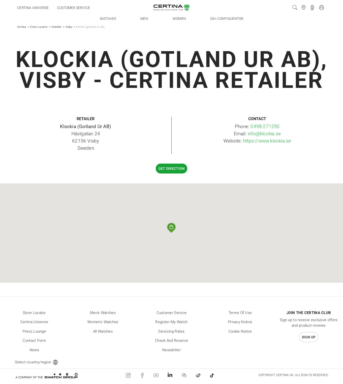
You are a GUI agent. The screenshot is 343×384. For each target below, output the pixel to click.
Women (179, 19)
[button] (171, 228)
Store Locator (39, 27)
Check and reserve (171, 340)
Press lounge (34, 331)
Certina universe (33, 8)
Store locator (34, 313)
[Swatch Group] (46, 375)
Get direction (171, 169)
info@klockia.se (264, 134)
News (34, 350)
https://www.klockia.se (267, 141)
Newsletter (171, 350)
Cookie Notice (240, 331)
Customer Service (171, 313)
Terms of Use (240, 313)
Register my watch (171, 322)
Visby (68, 27)
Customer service (73, 8)
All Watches (103, 331)
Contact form (34, 340)
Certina (21, 27)
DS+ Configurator (226, 19)
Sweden (57, 27)
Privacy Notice (240, 322)
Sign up (308, 337)
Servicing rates (171, 331)
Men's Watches (103, 313)
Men (144, 19)
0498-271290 (265, 126)
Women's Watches (103, 322)
